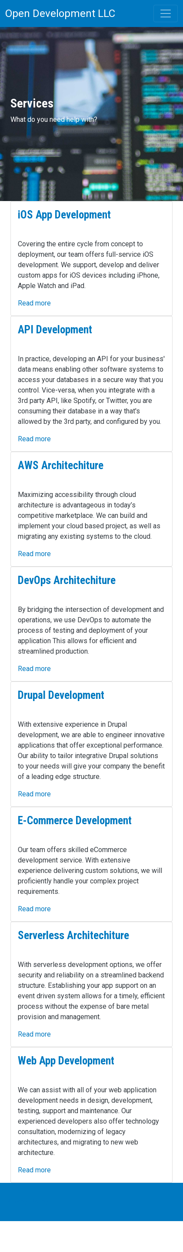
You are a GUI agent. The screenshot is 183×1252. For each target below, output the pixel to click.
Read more (34, 303)
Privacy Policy (27, 1202)
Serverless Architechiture (73, 935)
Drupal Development (61, 695)
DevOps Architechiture (67, 580)
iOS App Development (64, 214)
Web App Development (66, 1060)
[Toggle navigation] (165, 13)
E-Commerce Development (75, 820)
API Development (55, 329)
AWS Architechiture (60, 465)
